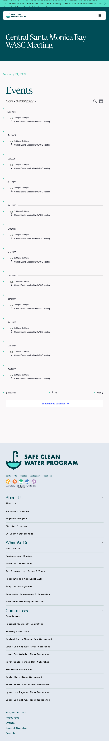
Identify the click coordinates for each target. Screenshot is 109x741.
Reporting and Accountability (24, 579)
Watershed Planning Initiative (25, 602)
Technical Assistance (19, 564)
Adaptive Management (19, 586)
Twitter (23, 476)
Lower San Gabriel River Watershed (28, 654)
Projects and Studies (19, 556)
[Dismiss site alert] (106, 3)
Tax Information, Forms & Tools (25, 571)
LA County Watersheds (19, 534)
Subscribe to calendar (53, 403)
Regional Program (16, 519)
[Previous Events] (11, 393)
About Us (55, 497)
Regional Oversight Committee (25, 624)
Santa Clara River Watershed (24, 677)
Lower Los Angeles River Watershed (28, 647)
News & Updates (17, 728)
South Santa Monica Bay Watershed (28, 685)
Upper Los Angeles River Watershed (28, 692)
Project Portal (16, 712)
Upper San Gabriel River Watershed (28, 700)
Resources (12, 717)
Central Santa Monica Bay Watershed (29, 639)
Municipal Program (17, 511)
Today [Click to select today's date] (54, 392)
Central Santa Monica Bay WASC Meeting (32, 122)
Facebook (47, 476)
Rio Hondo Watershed (19, 669)
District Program (16, 526)
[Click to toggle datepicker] (21, 101)
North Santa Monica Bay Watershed (27, 662)
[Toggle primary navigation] (100, 15)
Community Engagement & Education (28, 594)
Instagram (35, 476)
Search (10, 733)
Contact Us (11, 476)
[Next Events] (100, 393)
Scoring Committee (17, 631)
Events (10, 723)
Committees (55, 610)
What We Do (55, 542)
